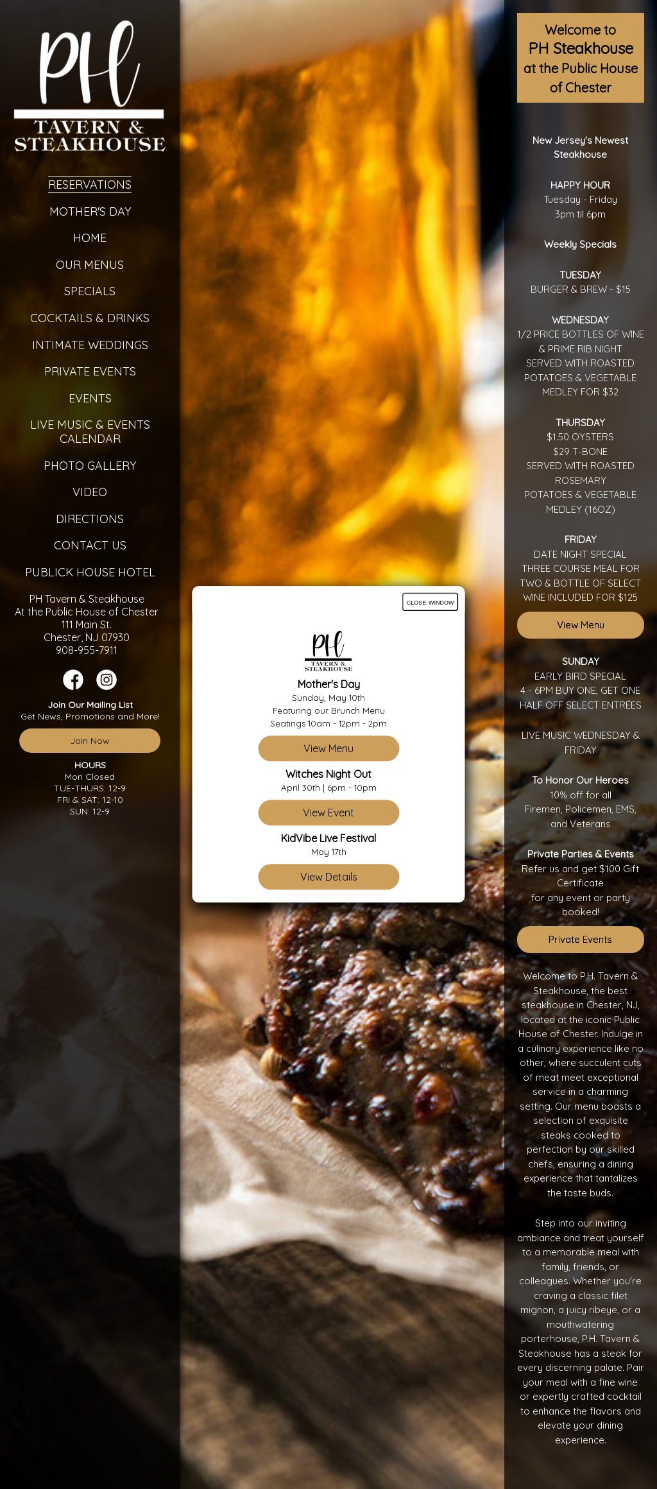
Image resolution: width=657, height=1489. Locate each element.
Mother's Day (90, 211)
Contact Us (90, 545)
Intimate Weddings (90, 345)
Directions (90, 519)
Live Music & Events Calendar (90, 431)
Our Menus (90, 264)
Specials (89, 291)
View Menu (580, 625)
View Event (328, 813)
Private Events (90, 371)
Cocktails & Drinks (89, 318)
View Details (328, 877)
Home (90, 237)
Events (90, 398)
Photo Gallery (90, 465)
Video (90, 492)
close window (430, 602)
